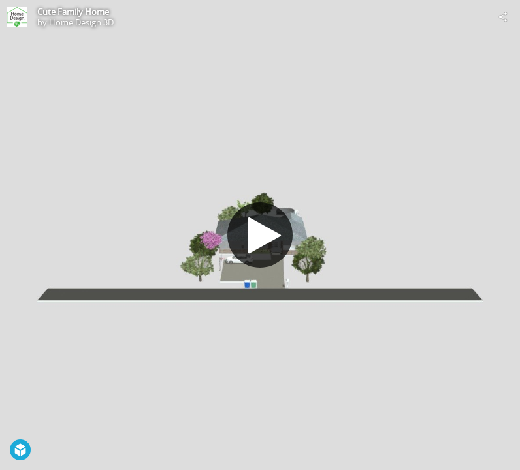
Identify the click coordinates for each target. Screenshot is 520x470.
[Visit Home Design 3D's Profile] (17, 17)
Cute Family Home (73, 12)
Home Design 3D (81, 22)
